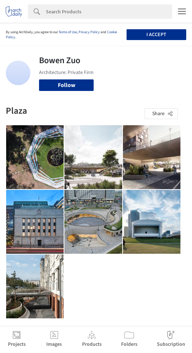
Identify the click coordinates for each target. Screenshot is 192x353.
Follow (66, 85)
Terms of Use (68, 32)
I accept (156, 34)
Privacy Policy (89, 32)
